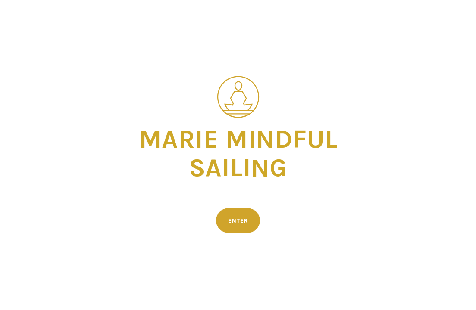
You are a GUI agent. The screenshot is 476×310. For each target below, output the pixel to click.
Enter (238, 220)
